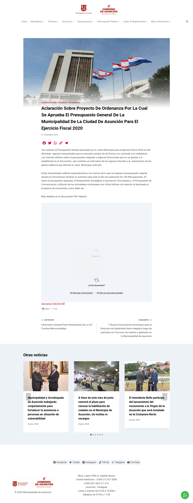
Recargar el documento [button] (81, 293)
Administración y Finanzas (54, 103)
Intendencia (74, 103)
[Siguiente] (164, 396)
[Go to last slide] (28, 396)
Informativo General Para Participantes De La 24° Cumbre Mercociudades (67, 324)
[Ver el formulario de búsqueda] (187, 21)
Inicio (24, 21)
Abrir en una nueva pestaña (110, 293)
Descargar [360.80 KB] (53, 303)
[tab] (91, 434)
